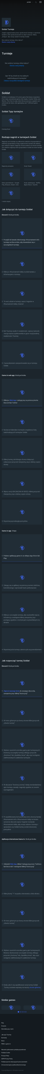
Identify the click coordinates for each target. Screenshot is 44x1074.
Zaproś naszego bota (11, 691)
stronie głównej (35, 987)
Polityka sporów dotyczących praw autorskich (14, 1062)
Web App (13, 400)
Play (2, 1023)
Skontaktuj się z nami (7, 1029)
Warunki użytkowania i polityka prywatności (13, 1049)
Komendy (4, 1037)
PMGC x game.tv (6, 1044)
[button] (18, 1012)
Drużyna (3, 1026)
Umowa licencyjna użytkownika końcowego (13, 1065)
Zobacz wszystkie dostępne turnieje (17, 81)
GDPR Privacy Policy (7, 1058)
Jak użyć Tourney (6, 1034)
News (2, 1041)
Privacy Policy (5, 1055)
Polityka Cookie (5, 1052)
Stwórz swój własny (8, 42)
